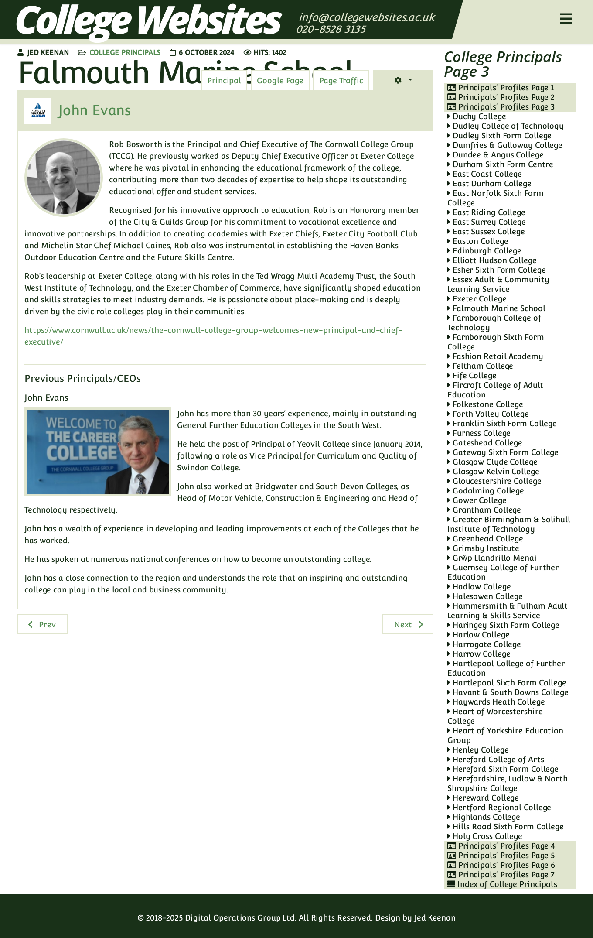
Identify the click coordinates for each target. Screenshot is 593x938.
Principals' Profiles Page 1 (500, 87)
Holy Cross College (484, 836)
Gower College (477, 500)
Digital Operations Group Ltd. (240, 917)
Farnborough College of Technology (494, 322)
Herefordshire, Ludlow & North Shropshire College (507, 783)
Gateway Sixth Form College (503, 452)
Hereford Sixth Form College (503, 769)
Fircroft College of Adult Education (495, 389)
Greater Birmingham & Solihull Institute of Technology (508, 524)
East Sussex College (486, 231)
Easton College (477, 241)
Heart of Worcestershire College (495, 716)
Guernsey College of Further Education (503, 572)
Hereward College (483, 797)
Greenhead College (485, 538)
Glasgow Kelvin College (493, 471)
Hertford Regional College (499, 807)
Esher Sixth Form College (496, 269)
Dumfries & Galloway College (504, 145)
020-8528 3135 (332, 29)
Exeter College (476, 298)
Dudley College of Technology (505, 125)
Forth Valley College (488, 413)
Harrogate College (484, 644)
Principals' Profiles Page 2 (501, 97)
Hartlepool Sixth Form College (506, 682)
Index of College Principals (502, 884)
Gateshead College (484, 442)
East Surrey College (486, 221)
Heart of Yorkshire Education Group (505, 735)
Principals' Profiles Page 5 (501, 855)
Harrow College (478, 653)
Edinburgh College (484, 250)
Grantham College (484, 509)
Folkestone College (485, 404)
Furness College (479, 433)
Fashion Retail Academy (495, 356)
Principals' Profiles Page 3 (501, 106)
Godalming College (485, 490)
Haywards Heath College (496, 701)
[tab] (341, 80)
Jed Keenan (435, 917)
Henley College (477, 749)
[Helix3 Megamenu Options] (566, 19)
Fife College (472, 375)
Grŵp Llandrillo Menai (492, 557)
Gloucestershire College (494, 481)
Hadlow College (479, 586)
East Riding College (486, 212)
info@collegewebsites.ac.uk (366, 17)
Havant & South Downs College (508, 692)
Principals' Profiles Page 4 (501, 845)
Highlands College (483, 817)
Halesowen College (485, 596)
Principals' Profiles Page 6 (501, 865)
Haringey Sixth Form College (503, 625)
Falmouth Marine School (496, 308)
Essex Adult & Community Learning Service (498, 284)
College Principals (124, 52)
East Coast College (484, 173)
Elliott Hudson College (492, 260)
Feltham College (480, 365)
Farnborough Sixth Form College (495, 341)
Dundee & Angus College (495, 154)
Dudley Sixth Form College (499, 135)
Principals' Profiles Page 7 (501, 874)
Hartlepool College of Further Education (506, 668)
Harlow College (478, 634)
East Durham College (489, 183)
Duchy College (476, 116)
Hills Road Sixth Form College (505, 826)
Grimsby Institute (483, 548)
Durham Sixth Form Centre (500, 164)
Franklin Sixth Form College (502, 423)
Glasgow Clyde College (492, 461)
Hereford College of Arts (495, 759)
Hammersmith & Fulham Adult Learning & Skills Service (507, 610)
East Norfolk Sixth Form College (495, 197)
